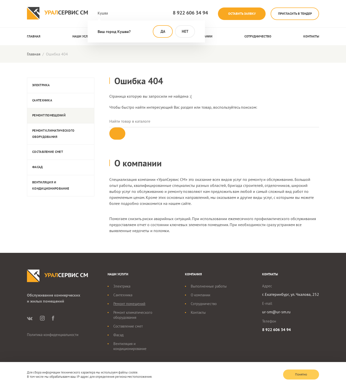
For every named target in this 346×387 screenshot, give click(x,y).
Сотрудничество (257, 36)
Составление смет (47, 152)
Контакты (311, 36)
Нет (185, 31)
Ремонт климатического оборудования (53, 133)
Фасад (37, 167)
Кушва (103, 13)
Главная (33, 36)
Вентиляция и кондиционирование (50, 185)
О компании (200, 295)
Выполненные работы (209, 286)
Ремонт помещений (49, 115)
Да (163, 31)
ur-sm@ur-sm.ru (276, 312)
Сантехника (42, 100)
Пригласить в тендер (294, 13)
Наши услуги (82, 36)
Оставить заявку (239, 13)
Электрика (41, 85)
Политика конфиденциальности (52, 335)
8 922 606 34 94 (186, 12)
